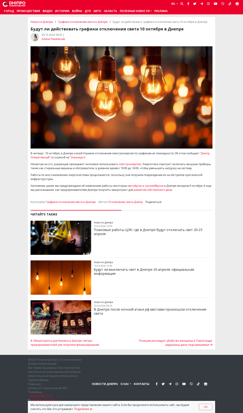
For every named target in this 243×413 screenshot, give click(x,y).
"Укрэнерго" (78, 157)
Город (9, 11)
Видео (47, 11)
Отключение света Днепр (125, 202)
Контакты (141, 384)
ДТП (88, 11)
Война (77, 11)
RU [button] (173, 4)
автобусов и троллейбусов (145, 186)
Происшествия (28, 11)
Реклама (161, 11)
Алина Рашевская (53, 39)
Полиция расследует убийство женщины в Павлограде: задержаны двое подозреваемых (175, 343)
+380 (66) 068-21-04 (40, 396)
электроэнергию (130, 164)
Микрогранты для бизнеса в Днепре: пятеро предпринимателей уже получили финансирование (65, 343)
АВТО (97, 11)
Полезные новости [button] (135, 11)
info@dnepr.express (44, 400)
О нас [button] (124, 384)
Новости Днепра (42, 22)
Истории (62, 11)
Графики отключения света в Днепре (83, 22)
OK (206, 407)
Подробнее (81, 409)
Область (110, 11)
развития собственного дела (153, 190)
